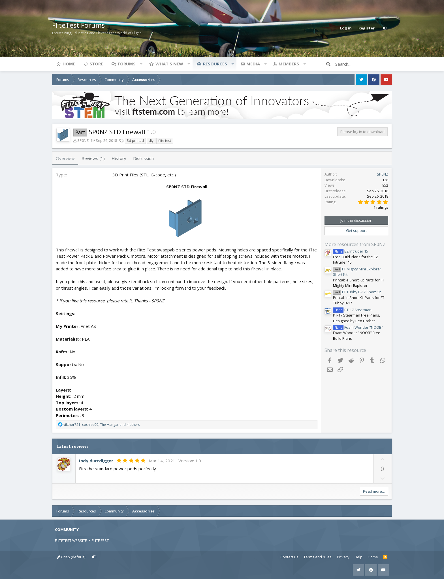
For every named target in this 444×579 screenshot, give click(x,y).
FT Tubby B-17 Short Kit (357, 291)
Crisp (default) (71, 556)
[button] (141, 64)
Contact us (289, 556)
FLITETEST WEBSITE (71, 540)
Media (253, 64)
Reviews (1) (93, 158)
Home (69, 64)
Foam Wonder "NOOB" (358, 327)
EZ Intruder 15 (350, 251)
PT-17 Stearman (352, 309)
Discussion (143, 158)
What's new (169, 64)
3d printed (135, 140)
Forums (127, 64)
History (119, 158)
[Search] (363, 64)
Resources (215, 64)
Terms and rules (318, 556)
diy (151, 140)
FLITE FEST (100, 540)
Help (358, 556)
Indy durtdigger (96, 460)
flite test (164, 140)
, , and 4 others (101, 424)
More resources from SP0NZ (355, 244)
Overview (65, 158)
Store (96, 64)
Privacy (343, 556)
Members (289, 64)
